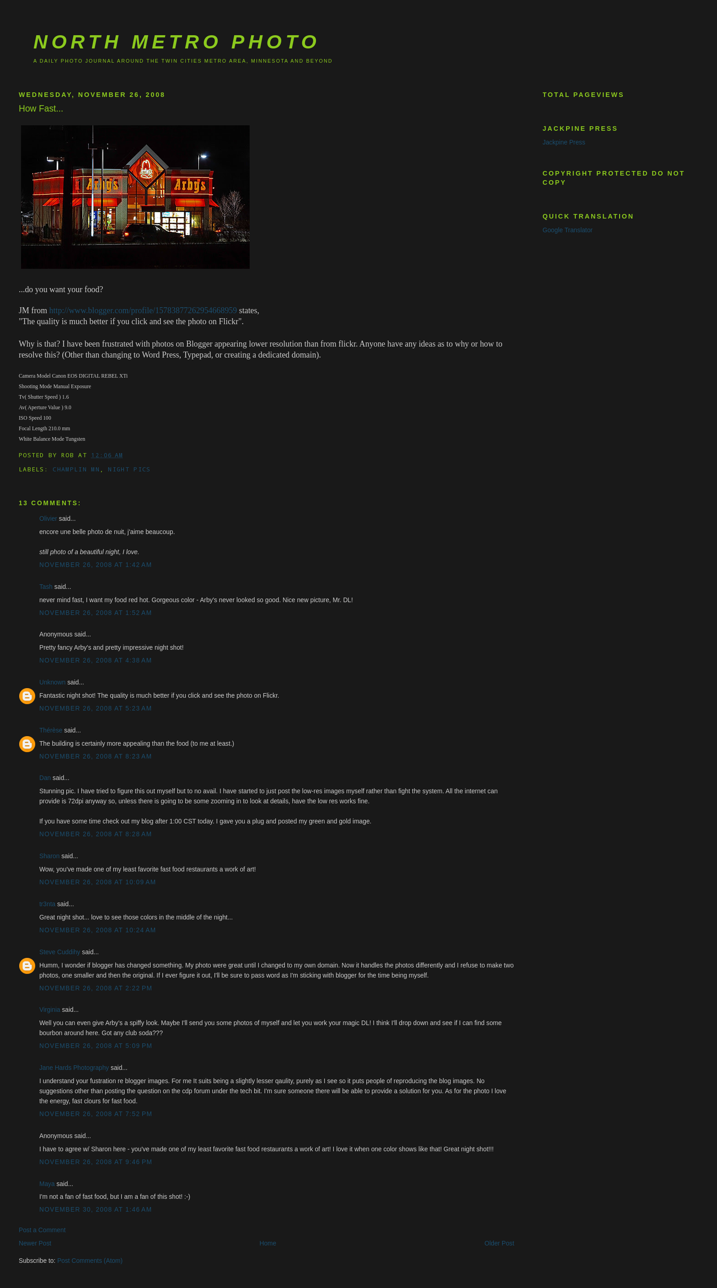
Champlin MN (76, 469)
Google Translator (568, 230)
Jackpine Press (564, 142)
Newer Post (35, 1243)
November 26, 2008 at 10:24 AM (97, 930)
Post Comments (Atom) (90, 1260)
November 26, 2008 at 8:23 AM (95, 756)
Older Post (499, 1243)
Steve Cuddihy (59, 952)
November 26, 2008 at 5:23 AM (95, 708)
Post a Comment (42, 1230)
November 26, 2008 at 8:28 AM (95, 834)
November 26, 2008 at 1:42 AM (95, 564)
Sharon (49, 856)
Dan (45, 778)
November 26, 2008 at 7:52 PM (95, 1114)
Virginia (49, 1009)
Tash (46, 586)
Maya (47, 1184)
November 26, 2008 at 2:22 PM (95, 988)
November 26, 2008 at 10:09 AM (97, 882)
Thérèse (51, 730)
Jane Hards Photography (74, 1067)
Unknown (52, 682)
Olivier (48, 518)
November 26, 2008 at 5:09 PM (95, 1045)
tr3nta (47, 904)
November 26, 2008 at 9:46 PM (95, 1162)
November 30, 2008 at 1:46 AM (95, 1209)
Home (267, 1243)
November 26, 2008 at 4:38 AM (95, 660)
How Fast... (41, 108)
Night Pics (129, 469)
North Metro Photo (176, 42)
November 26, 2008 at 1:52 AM (95, 612)
